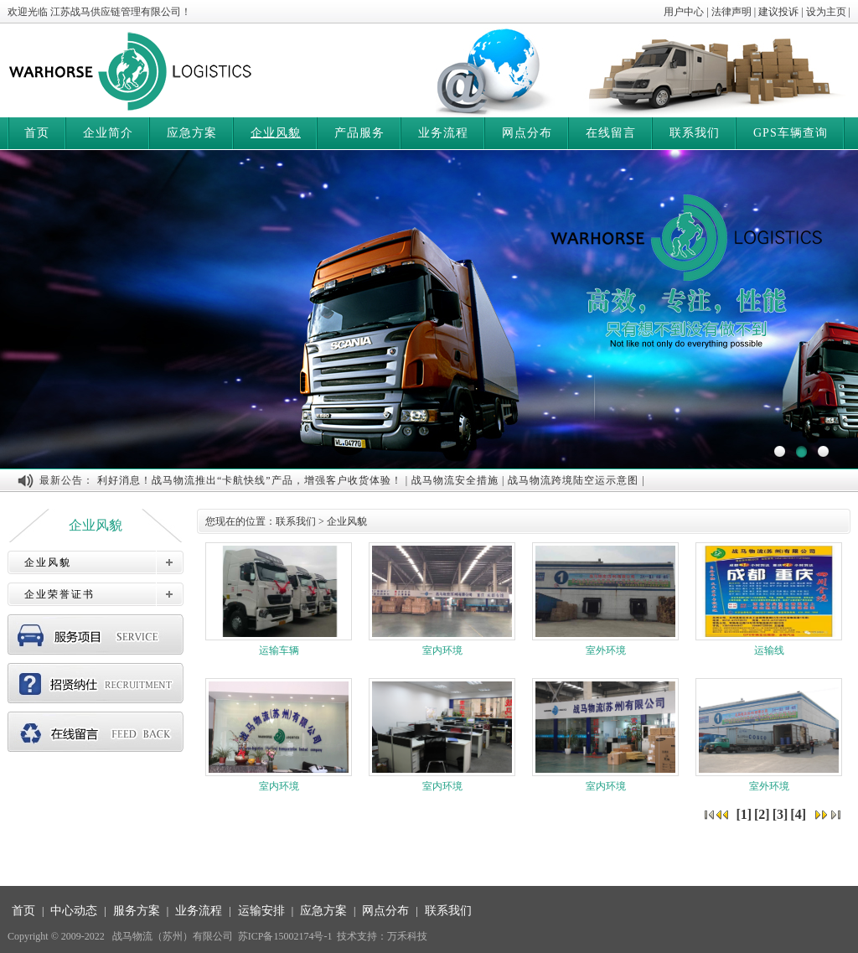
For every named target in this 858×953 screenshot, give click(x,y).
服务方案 (136, 910)
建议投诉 (778, 12)
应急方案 (192, 133)
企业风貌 (276, 133)
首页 (36, 133)
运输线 (768, 599)
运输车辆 (278, 599)
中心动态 (73, 910)
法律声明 (731, 12)
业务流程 (443, 133)
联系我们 (694, 133)
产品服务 (359, 133)
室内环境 (442, 599)
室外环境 (605, 599)
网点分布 (527, 133)
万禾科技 (407, 936)
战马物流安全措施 (455, 480)
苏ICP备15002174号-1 (285, 936)
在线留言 (611, 133)
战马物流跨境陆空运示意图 (573, 480)
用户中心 (684, 12)
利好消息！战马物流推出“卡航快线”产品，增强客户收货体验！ (249, 480)
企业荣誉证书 (59, 594)
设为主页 (826, 12)
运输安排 (261, 910)
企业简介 (108, 133)
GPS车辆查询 (790, 133)
